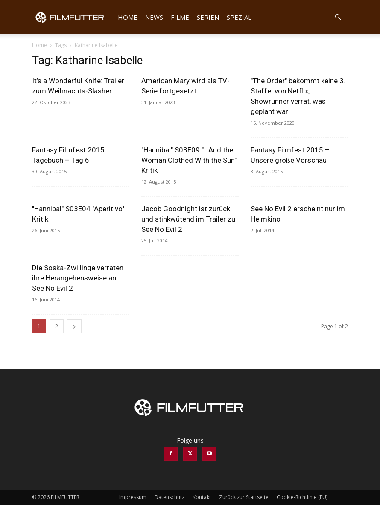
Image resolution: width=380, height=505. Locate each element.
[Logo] (73, 17)
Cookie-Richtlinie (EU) (302, 497)
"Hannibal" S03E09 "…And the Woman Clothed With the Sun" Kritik (189, 160)
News (154, 17)
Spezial (239, 17)
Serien (208, 17)
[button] (337, 17)
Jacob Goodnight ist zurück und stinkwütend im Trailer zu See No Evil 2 (188, 219)
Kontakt (202, 497)
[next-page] (74, 326)
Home (127, 17)
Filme (180, 17)
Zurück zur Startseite (244, 497)
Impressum (132, 497)
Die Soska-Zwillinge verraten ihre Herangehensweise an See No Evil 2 (77, 277)
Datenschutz (169, 497)
